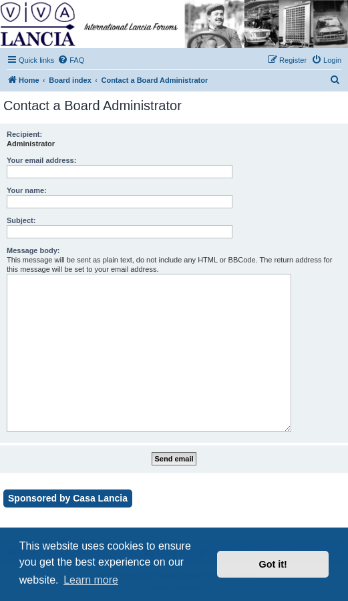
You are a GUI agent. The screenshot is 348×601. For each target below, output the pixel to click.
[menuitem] (70, 60)
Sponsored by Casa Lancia (68, 498)
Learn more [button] (90, 580)
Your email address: (41, 160)
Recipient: (24, 134)
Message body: (33, 250)
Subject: (21, 220)
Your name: (27, 190)
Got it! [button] (273, 564)
